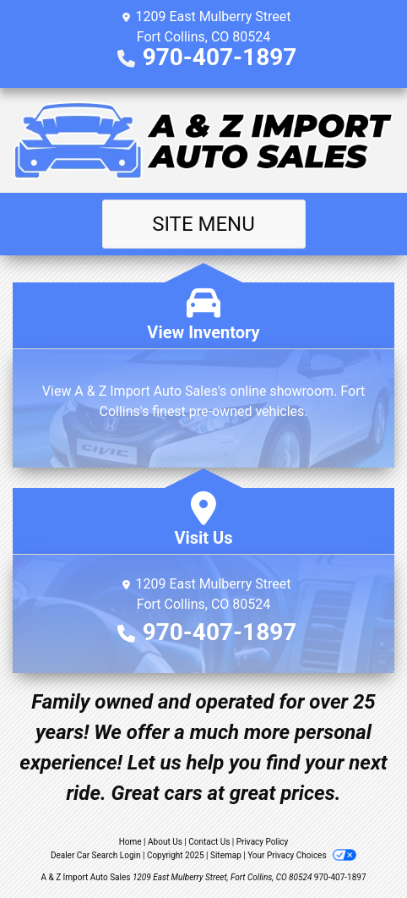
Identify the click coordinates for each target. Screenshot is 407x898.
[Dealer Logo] (203, 140)
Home (130, 841)
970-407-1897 (220, 57)
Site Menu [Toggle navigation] (203, 224)
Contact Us (209, 841)
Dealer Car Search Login (96, 855)
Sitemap (225, 855)
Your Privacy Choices (301, 855)
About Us (165, 841)
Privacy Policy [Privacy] (262, 841)
